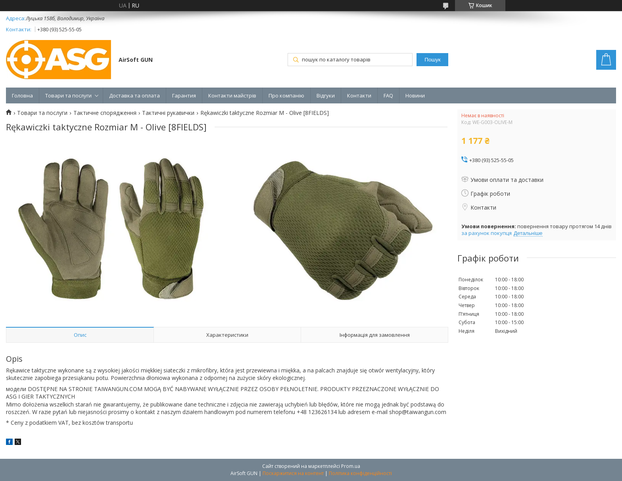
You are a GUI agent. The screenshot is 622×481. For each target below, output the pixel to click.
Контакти (359, 95)
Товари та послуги (68, 95)
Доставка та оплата (134, 95)
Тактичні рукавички (168, 112)
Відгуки (326, 95)
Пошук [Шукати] (432, 60)
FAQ (388, 95)
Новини (415, 95)
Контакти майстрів (232, 95)
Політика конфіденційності (360, 473)
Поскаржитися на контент (293, 473)
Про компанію (286, 95)
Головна (22, 95)
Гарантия (184, 95)
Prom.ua (350, 466)
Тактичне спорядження (104, 112)
